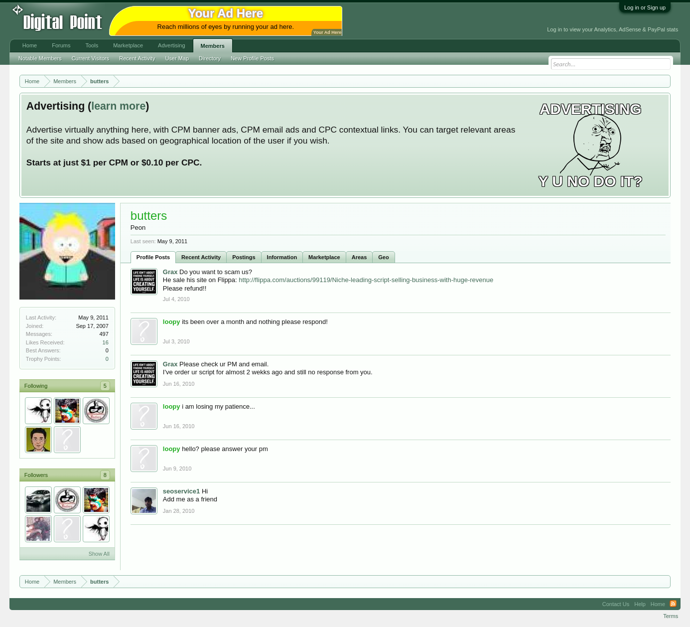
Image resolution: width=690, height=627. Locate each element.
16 (106, 342)
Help (640, 604)
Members (213, 46)
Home (29, 45)
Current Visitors (91, 58)
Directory (210, 58)
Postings (243, 257)
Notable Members (40, 58)
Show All (99, 554)
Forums (61, 45)
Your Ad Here (327, 32)
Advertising (171, 45)
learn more (118, 106)
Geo (383, 257)
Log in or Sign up (645, 7)
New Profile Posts (252, 58)
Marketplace (324, 257)
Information (282, 257)
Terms (670, 616)
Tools (91, 45)
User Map (177, 58)
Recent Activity (201, 257)
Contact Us (615, 604)
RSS (673, 604)
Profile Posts (153, 257)
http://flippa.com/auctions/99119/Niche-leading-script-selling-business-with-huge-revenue (366, 280)
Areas (359, 257)
